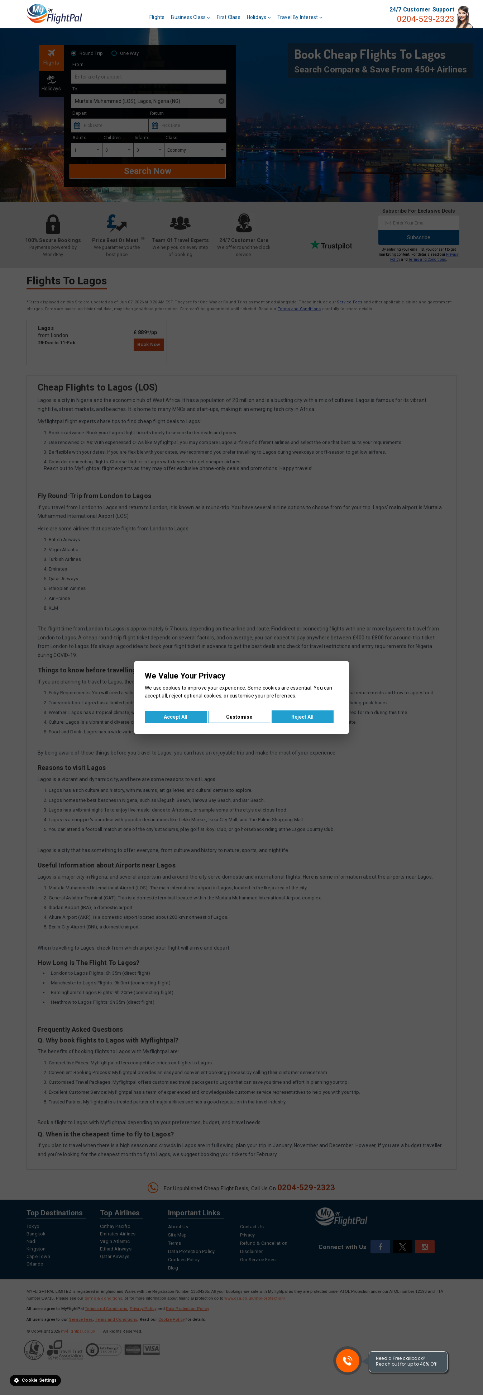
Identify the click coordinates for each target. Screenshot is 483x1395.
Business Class (190, 17)
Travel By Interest (299, 17)
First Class (228, 17)
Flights (156, 17)
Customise (239, 717)
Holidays (259, 17)
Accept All (175, 717)
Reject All (302, 717)
